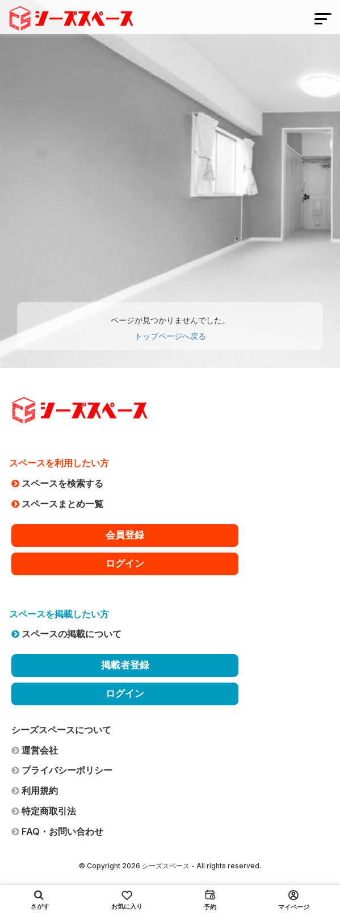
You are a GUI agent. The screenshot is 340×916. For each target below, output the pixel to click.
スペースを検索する (57, 483)
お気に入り (126, 900)
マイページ (293, 900)
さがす (40, 900)
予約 (210, 900)
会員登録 (125, 535)
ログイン (125, 563)
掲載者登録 (125, 665)
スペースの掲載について (66, 633)
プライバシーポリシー (61, 770)
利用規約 (34, 790)
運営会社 (34, 750)
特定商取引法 (43, 811)
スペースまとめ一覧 (57, 503)
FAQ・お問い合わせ (57, 831)
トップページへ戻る (170, 336)
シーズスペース (166, 865)
